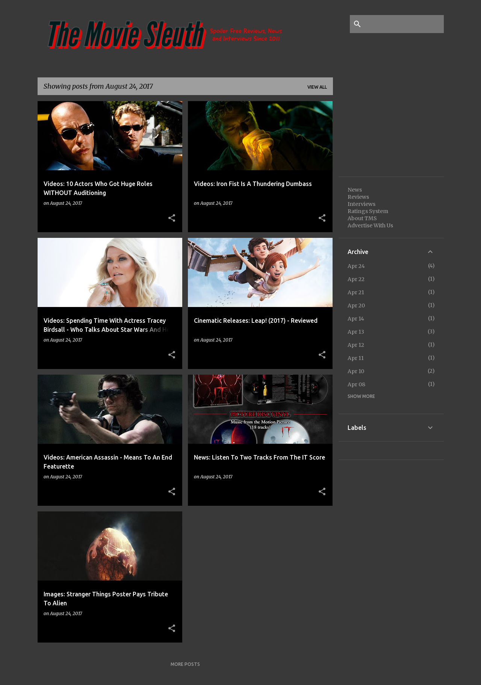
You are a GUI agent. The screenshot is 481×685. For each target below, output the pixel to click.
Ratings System (368, 211)
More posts (185, 664)
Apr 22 (356, 279)
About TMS (362, 218)
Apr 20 (356, 305)
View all (317, 87)
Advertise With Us (370, 225)
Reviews (358, 197)
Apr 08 (356, 384)
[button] (171, 218)
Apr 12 (356, 345)
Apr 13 (356, 331)
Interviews (361, 204)
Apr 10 (356, 371)
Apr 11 (356, 358)
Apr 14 (356, 318)
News (355, 189)
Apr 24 (356, 266)
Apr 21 (356, 292)
